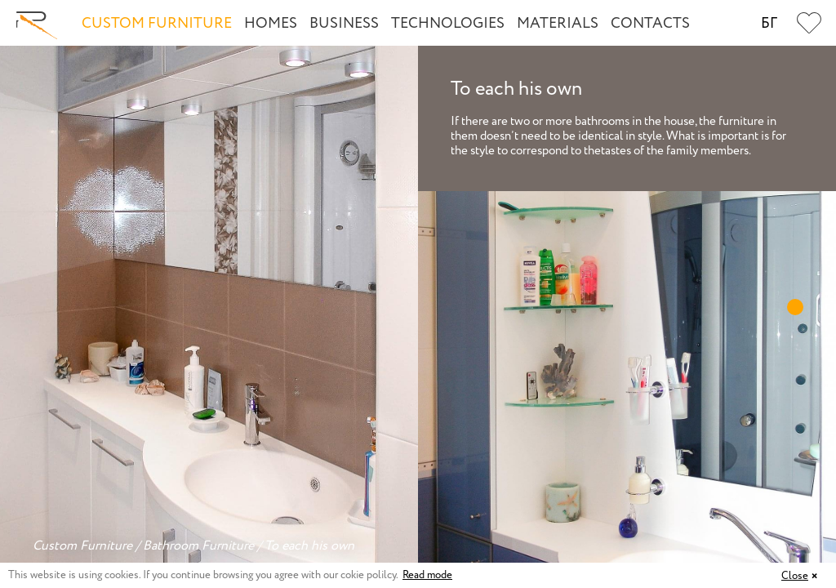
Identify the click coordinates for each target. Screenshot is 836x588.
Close (794, 576)
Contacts (650, 23)
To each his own (309, 546)
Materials (557, 23)
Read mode (427, 575)
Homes (270, 23)
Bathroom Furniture (198, 546)
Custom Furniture (157, 23)
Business (344, 23)
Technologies (448, 23)
